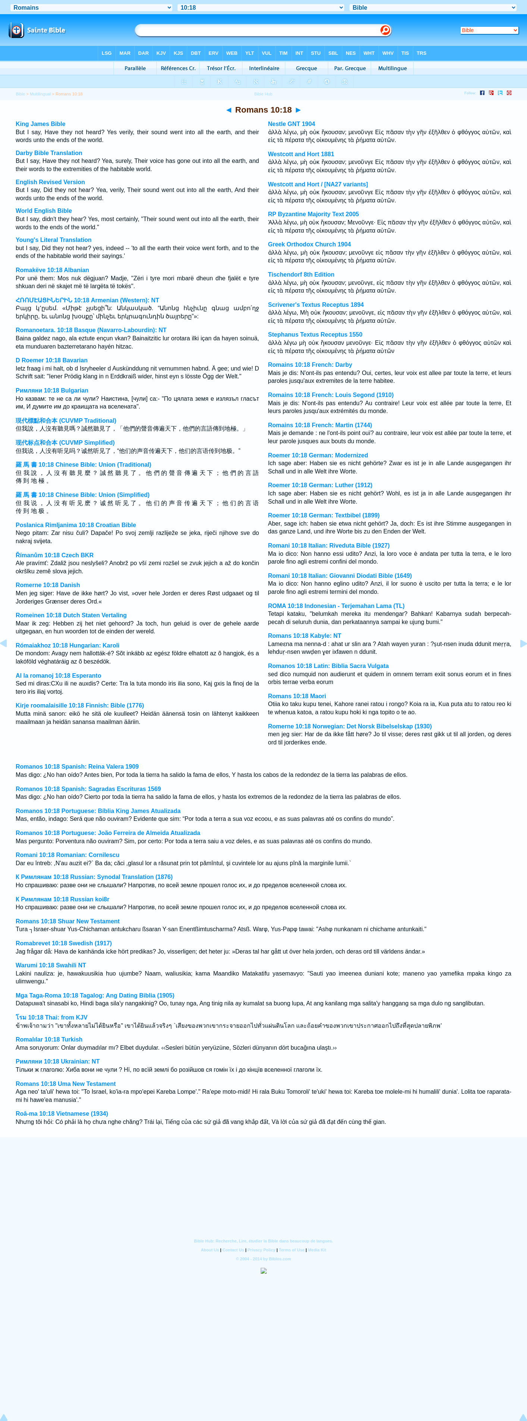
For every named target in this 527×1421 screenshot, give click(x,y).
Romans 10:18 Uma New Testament (66, 1084)
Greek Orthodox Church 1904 (309, 244)
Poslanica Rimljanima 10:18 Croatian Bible (76, 525)
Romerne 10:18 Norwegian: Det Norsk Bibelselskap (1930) (350, 726)
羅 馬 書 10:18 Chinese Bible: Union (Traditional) (83, 464)
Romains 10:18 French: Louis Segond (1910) (331, 395)
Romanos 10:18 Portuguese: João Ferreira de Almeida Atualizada (108, 833)
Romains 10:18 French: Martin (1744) (320, 425)
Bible (20, 94)
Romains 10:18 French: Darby (310, 365)
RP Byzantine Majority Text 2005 (313, 214)
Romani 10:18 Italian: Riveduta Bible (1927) (329, 545)
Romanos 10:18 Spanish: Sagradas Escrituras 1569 (88, 789)
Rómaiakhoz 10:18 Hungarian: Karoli (67, 645)
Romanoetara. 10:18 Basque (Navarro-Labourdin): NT (91, 330)
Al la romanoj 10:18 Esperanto (58, 675)
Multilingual (40, 94)
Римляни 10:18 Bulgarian (52, 390)
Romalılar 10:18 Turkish (49, 1039)
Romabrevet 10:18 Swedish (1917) (64, 943)
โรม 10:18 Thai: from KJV (52, 1017)
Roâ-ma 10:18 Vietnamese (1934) (62, 1113)
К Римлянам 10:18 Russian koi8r (62, 899)
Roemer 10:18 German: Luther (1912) (320, 485)
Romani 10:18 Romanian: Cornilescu (67, 855)
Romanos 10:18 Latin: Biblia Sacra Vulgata (328, 666)
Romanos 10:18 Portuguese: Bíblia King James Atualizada (98, 811)
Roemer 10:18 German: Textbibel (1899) (324, 515)
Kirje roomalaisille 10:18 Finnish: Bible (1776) (80, 705)
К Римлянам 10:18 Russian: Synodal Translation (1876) (94, 877)
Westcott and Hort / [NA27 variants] (318, 184)
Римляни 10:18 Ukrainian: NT (58, 1061)
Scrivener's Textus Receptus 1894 (316, 305)
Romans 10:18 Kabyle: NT (305, 636)
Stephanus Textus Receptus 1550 (315, 334)
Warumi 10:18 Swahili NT (51, 965)
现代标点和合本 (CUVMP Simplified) (65, 442)
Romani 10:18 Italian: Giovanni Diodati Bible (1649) (340, 576)
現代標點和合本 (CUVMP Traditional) (66, 421)
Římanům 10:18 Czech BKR (55, 555)
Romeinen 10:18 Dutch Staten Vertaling (71, 615)
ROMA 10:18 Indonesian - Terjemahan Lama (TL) (336, 606)
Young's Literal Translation (54, 240)
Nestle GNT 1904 (291, 124)
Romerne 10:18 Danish (48, 585)
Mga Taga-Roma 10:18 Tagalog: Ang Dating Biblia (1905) (95, 995)
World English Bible (44, 211)
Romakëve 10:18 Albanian (52, 270)
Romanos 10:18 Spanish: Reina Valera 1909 (77, 766)
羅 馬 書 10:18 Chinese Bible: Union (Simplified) (83, 495)
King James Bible (40, 124)
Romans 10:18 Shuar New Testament (68, 921)
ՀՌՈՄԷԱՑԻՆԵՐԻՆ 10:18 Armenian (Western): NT (87, 300)
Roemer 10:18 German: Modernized (318, 455)
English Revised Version (50, 182)
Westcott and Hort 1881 (301, 154)
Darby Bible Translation (49, 153)
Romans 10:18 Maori (297, 696)
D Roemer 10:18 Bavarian (52, 360)
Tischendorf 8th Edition (301, 274)
